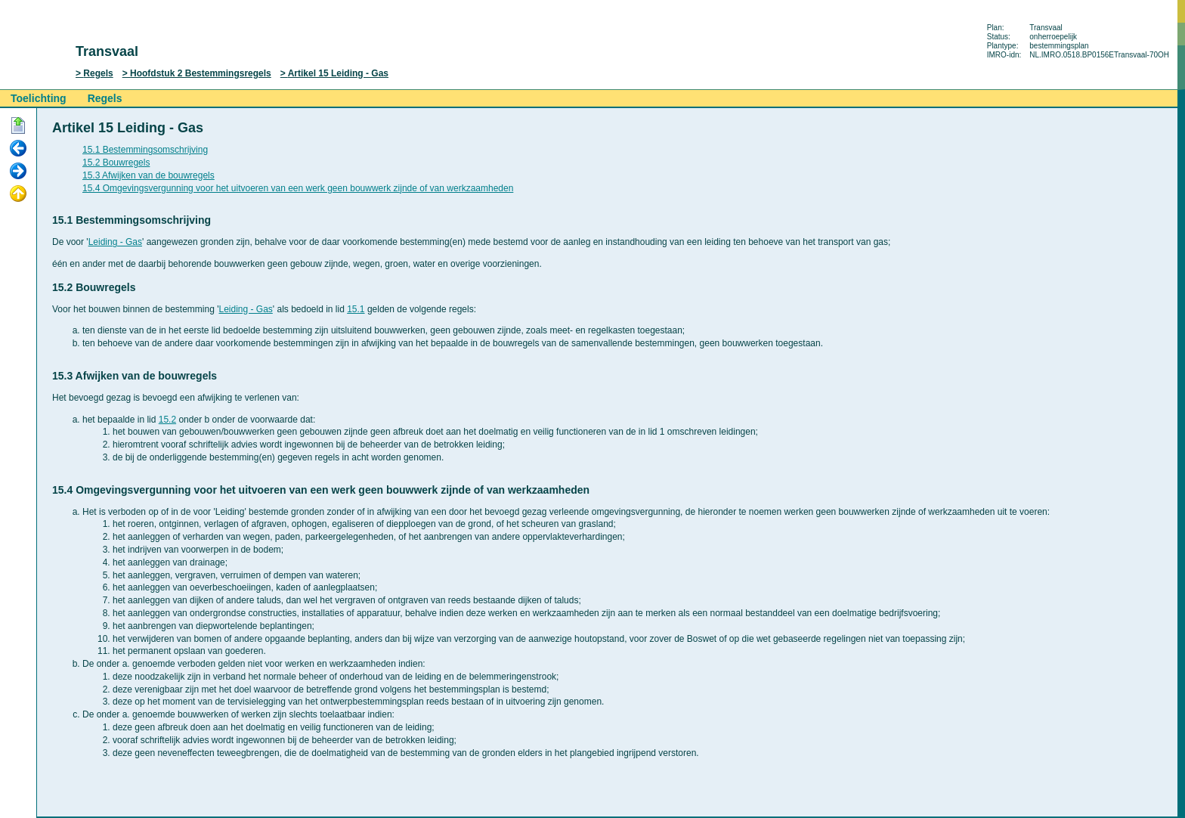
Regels (98, 73)
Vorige (18, 149)
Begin (18, 126)
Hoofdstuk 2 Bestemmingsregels (200, 73)
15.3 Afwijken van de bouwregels (148, 175)
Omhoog (18, 194)
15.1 (355, 309)
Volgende (18, 172)
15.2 (167, 419)
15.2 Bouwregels (116, 162)
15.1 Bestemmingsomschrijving (145, 149)
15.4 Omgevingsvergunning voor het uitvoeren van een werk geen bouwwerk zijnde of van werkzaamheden (297, 188)
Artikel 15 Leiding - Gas (338, 73)
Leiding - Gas (115, 242)
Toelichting (39, 98)
